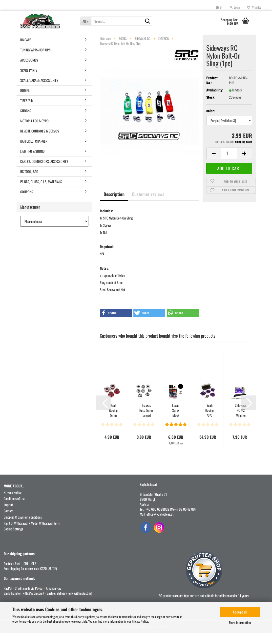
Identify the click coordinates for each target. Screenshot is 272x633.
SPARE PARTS (28, 70)
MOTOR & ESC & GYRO (34, 120)
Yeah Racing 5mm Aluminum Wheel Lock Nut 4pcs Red (113, 410)
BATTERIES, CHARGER (33, 141)
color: (210, 110)
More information (240, 622)
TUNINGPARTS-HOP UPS (35, 49)
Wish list (254, 7)
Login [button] (235, 7)
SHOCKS (25, 110)
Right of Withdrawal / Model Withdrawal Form (32, 523)
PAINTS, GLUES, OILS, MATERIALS (41, 181)
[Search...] (85, 21)
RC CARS (25, 39)
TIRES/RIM (26, 100)
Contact (8, 510)
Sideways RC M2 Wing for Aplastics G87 (240, 410)
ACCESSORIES (29, 60)
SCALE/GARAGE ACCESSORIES (39, 80)
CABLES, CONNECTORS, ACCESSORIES (44, 161)
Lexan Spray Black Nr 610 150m (176, 410)
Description (114, 194)
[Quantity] (229, 153)
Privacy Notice (140, 621)
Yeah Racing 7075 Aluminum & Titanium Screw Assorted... (209, 410)
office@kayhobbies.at (159, 514)
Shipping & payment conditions (23, 517)
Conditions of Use (14, 498)
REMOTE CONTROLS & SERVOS (39, 130)
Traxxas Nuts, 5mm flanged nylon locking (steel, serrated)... (146, 410)
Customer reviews (148, 194)
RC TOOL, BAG (29, 171)
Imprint (8, 504)
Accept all (240, 611)
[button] (219, 7)
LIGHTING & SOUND (32, 151)
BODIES (25, 90)
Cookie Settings (13, 528)
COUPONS (26, 191)
